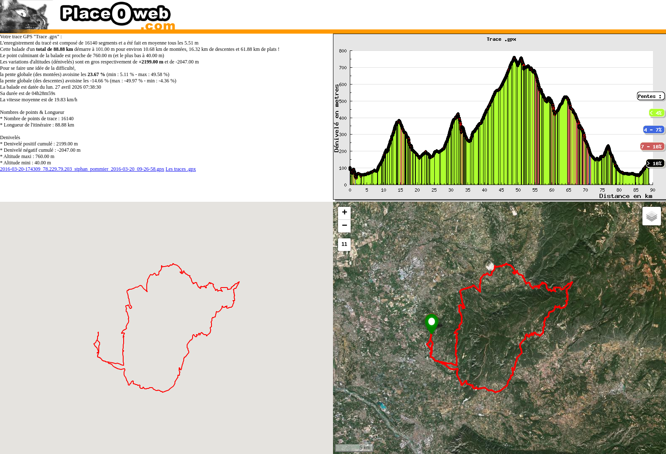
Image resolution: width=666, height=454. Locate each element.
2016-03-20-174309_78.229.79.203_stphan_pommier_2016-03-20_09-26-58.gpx (82, 169)
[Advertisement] (490, 12)
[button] (432, 324)
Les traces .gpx (181, 169)
